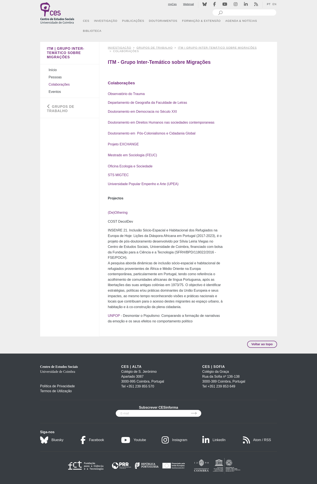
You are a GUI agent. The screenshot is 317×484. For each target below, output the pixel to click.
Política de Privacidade (57, 386)
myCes (172, 4)
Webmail (188, 4)
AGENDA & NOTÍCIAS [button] (241, 20)
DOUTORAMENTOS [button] (163, 20)
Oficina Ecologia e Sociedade (130, 166)
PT (268, 4)
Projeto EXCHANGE (123, 144)
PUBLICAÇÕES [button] (133, 20)
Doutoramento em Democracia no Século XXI (142, 111)
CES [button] (86, 20)
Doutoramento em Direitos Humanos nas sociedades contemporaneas (161, 122)
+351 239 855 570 (140, 386)
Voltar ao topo (262, 344)
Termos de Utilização (56, 391)
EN (275, 4)
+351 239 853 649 (221, 386)
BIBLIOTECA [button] (92, 30)
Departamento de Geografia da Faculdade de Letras (147, 102)
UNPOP (114, 315)
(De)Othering (118, 212)
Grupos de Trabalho (154, 47)
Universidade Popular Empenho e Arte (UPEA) (143, 184)
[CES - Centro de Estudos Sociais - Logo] (57, 12)
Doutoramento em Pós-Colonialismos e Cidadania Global (151, 133)
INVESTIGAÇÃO (119, 47)
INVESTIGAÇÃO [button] (105, 20)
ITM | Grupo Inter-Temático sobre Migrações (217, 47)
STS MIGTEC (118, 175)
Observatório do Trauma (126, 94)
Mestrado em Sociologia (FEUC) (132, 155)
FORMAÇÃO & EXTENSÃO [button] (201, 20)
